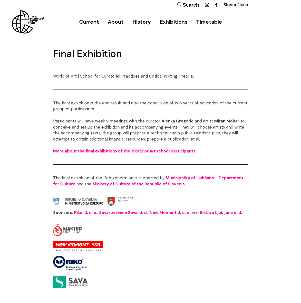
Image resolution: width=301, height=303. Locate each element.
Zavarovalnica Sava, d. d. (123, 212)
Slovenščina (235, 5)
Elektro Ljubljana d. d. (221, 212)
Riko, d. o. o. (85, 212)
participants (183, 151)
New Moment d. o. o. (170, 212)
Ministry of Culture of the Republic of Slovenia (139, 184)
